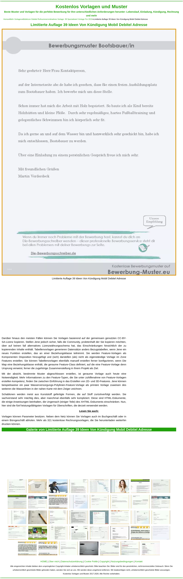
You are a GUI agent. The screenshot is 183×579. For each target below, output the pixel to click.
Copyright (104, 561)
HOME (44, 561)
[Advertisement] (89, 311)
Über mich (54, 561)
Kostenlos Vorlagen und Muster (91, 6)
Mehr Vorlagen (15, 19)
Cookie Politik (91, 561)
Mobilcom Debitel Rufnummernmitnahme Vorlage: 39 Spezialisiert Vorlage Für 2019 (58, 19)
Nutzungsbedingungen (122, 561)
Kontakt (138, 561)
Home (5, 19)
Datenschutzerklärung (71, 561)
